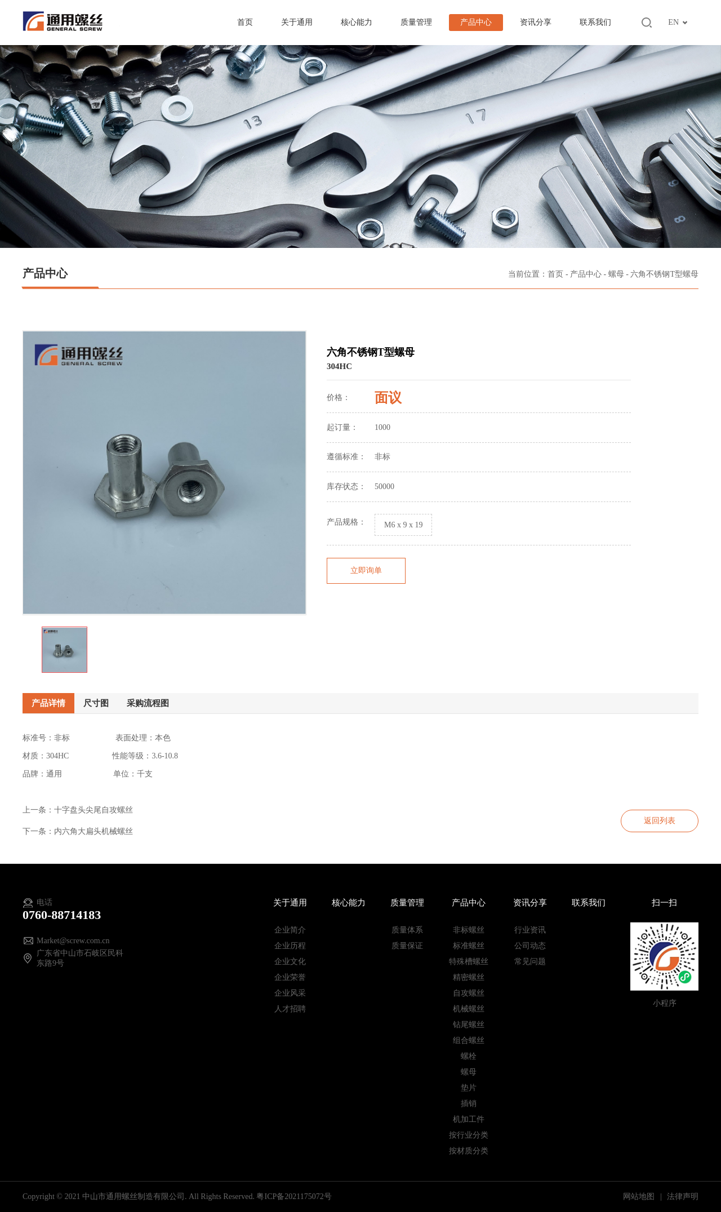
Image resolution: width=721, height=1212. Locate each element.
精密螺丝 (468, 977)
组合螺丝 (468, 1040)
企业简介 (290, 930)
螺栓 (469, 1056)
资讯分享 (535, 22)
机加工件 (468, 1119)
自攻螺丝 (468, 993)
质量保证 (407, 946)
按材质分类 (468, 1151)
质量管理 (416, 22)
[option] (164, 490)
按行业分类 (468, 1135)
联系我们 (595, 22)
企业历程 (290, 946)
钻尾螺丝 (468, 1024)
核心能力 (356, 22)
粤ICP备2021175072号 (293, 1196)
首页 (245, 22)
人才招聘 (290, 1009)
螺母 (616, 274)
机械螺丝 (468, 1009)
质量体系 (407, 930)
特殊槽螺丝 (468, 961)
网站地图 (640, 1196)
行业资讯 (530, 930)
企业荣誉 (290, 977)
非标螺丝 (468, 930)
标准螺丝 (468, 946)
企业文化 (290, 961)
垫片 (469, 1088)
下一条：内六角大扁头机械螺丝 (78, 831)
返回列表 (659, 820)
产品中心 (476, 22)
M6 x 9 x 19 (403, 543)
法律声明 (682, 1196)
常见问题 (530, 961)
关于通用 (297, 22)
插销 (469, 1103)
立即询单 (366, 588)
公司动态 (530, 946)
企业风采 (290, 993)
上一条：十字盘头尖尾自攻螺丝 (78, 810)
